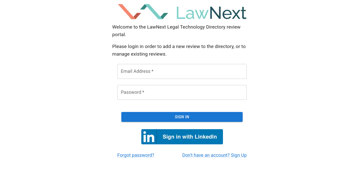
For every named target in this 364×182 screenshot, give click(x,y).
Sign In (182, 117)
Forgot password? (135, 155)
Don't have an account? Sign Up (214, 155)
